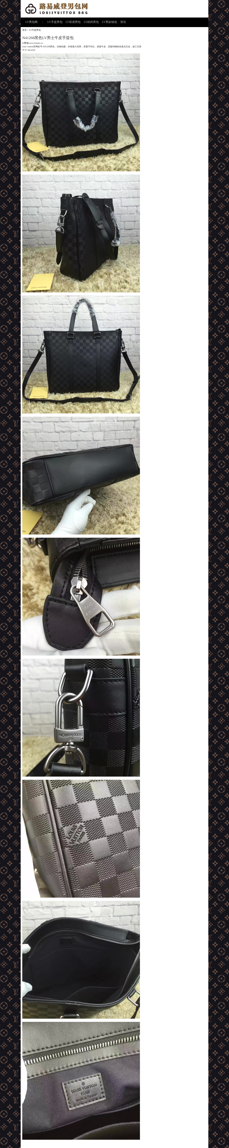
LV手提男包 (54, 22)
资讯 (123, 22)
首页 (24, 30)
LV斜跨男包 (91, 22)
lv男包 (25, 43)
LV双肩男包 (73, 22)
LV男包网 (31, 22)
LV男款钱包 (109, 22)
